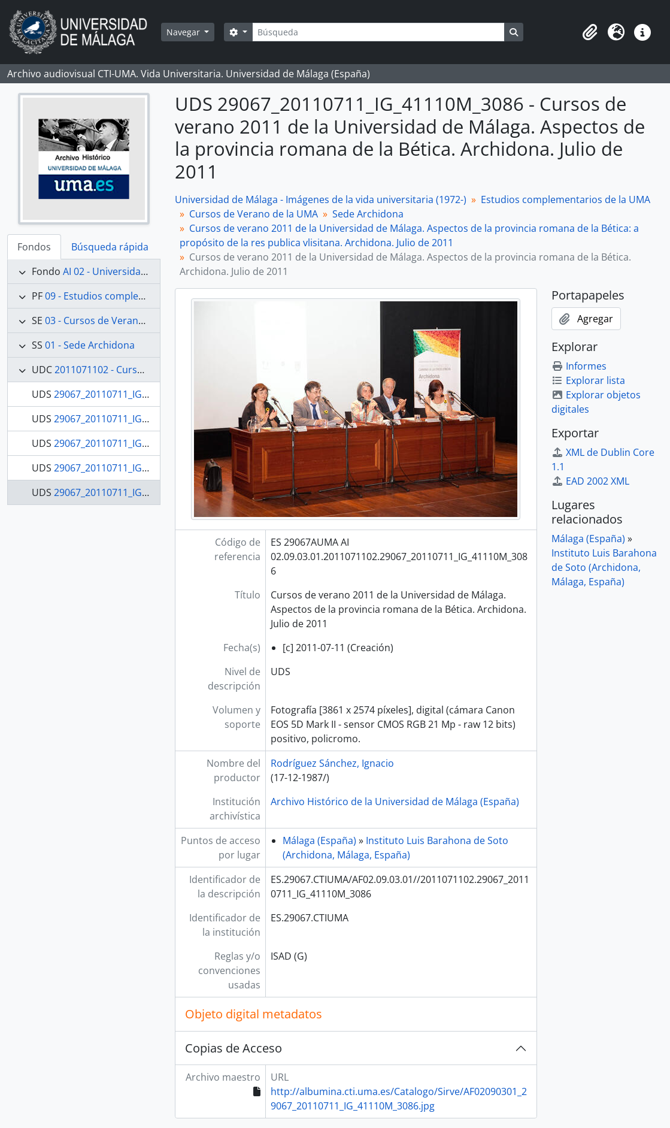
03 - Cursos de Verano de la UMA (118, 320)
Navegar (184, 32)
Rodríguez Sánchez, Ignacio (332, 763)
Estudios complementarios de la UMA (565, 199)
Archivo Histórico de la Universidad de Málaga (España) (395, 801)
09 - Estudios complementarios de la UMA (139, 296)
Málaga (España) (319, 840)
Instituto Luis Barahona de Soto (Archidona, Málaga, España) (604, 567)
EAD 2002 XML (590, 481)
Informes (579, 366)
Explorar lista (588, 380)
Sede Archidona (368, 213)
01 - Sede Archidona (90, 345)
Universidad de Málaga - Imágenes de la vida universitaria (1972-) (320, 199)
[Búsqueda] (378, 32)
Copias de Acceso (233, 1048)
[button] (590, 32)
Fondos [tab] (34, 246)
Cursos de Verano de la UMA (253, 213)
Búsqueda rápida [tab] (109, 246)
